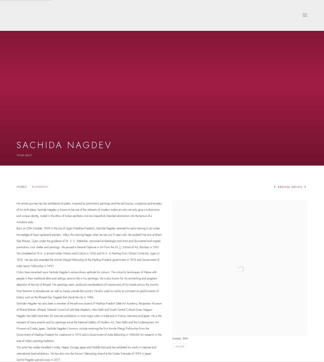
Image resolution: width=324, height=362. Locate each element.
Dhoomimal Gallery (29, 15)
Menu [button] (304, 15)
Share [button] (180, 346)
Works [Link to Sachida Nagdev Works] (22, 187)
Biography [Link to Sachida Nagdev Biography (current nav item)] (40, 187)
